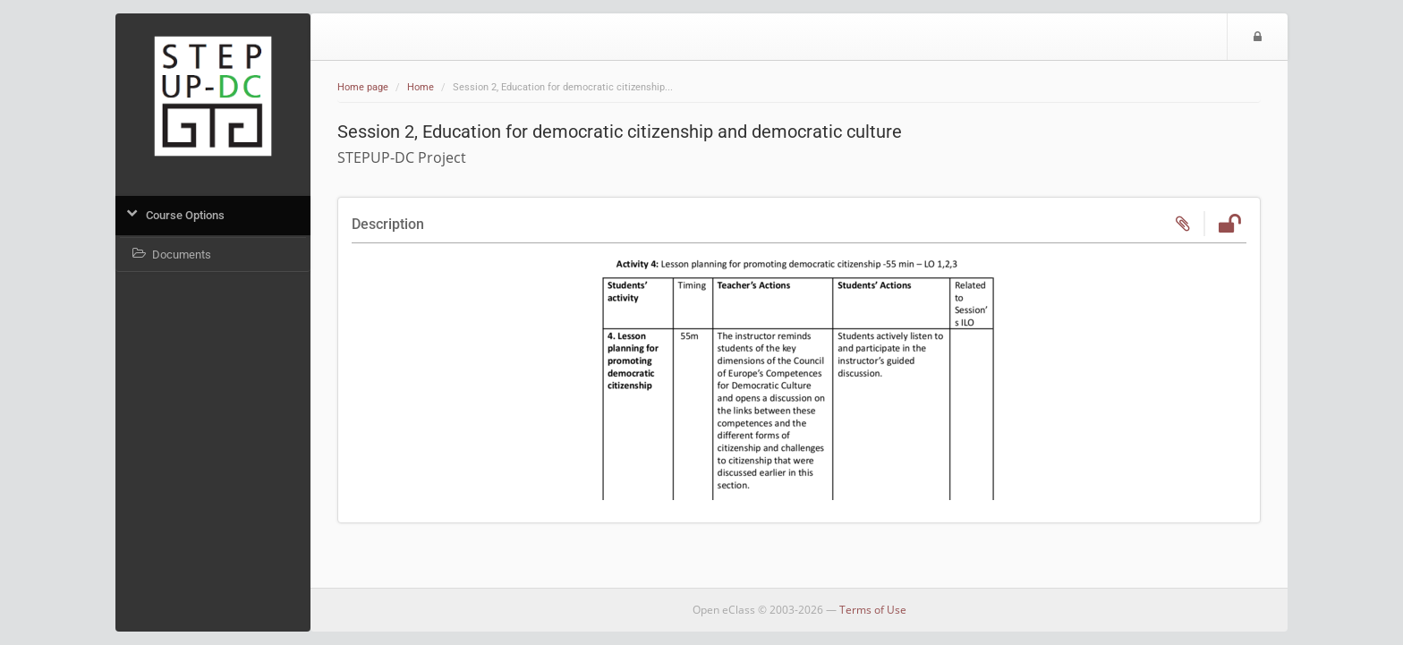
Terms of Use (872, 609)
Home (420, 87)
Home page (362, 87)
